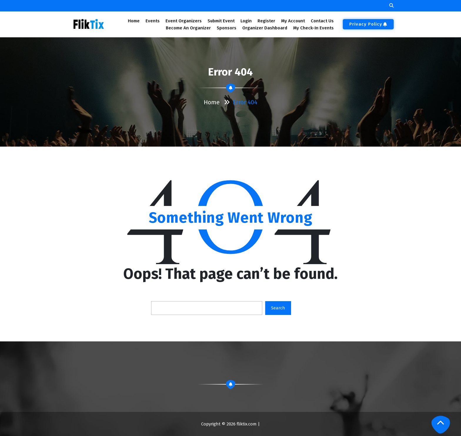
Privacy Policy (368, 24)
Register (266, 20)
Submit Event (221, 20)
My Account (293, 20)
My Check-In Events (313, 27)
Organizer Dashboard (264, 27)
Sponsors (226, 27)
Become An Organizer (188, 27)
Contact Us (322, 20)
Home (133, 20)
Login (246, 20)
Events (152, 20)
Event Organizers (184, 20)
